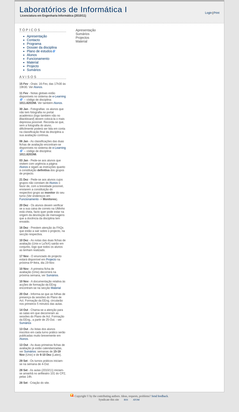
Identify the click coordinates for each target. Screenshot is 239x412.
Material (33, 62)
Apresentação (37, 36)
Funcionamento (38, 58)
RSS (126, 399)
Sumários (34, 70)
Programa (34, 44)
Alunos (32, 55)
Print (216, 12)
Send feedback (159, 396)
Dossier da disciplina (42, 47)
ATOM (136, 399)
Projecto (33, 66)
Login (208, 12)
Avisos (28, 77)
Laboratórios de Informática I (73, 9)
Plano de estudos (39, 51)
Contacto (33, 40)
